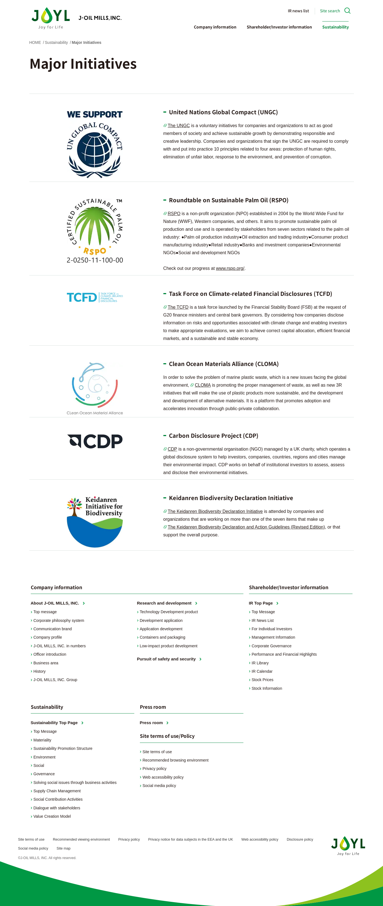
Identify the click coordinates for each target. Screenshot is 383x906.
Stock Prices (263, 679)
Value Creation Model (52, 816)
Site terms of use (157, 752)
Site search (330, 10)
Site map (64, 848)
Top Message (263, 612)
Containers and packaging (162, 637)
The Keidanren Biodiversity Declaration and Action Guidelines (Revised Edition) (246, 527)
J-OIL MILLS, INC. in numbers (60, 646)
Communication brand (53, 629)
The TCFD (178, 307)
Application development (161, 629)
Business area (46, 663)
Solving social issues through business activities (75, 782)
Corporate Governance (272, 646)
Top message (45, 612)
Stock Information (267, 688)
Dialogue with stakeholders (57, 808)
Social (39, 765)
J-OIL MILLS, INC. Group (55, 679)
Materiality (42, 740)
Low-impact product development (169, 646)
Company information (215, 27)
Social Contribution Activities (58, 799)
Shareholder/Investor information (279, 27)
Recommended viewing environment (81, 839)
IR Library (260, 663)
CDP (172, 449)
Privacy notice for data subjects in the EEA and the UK (190, 839)
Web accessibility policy (163, 777)
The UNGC (179, 125)
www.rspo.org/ (230, 268)
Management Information (273, 637)
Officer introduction (50, 654)
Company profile (48, 637)
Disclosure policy (300, 839)
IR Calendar (262, 671)
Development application (161, 620)
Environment (45, 757)
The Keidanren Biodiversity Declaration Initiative (215, 511)
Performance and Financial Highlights (284, 654)
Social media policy (159, 785)
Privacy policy (155, 768)
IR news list (298, 10)
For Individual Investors (272, 629)
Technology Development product (169, 612)
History (40, 671)
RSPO (174, 213)
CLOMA (203, 385)
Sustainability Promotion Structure (63, 748)
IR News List (263, 620)
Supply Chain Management (57, 791)
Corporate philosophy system (59, 620)
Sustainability (335, 27)
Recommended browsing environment (176, 760)
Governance (44, 774)
